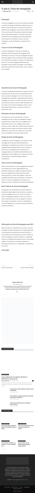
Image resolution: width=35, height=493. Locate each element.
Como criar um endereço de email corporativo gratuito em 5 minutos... (25, 427)
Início (2, 5)
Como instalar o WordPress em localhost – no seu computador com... (8, 444)
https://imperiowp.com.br (17, 284)
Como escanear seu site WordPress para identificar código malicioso (24, 444)
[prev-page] (2, 449)
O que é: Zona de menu (7, 267)
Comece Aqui (7, 487)
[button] (2, 2)
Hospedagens (26, 487)
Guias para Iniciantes (22, 423)
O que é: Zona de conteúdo (27, 267)
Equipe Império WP (7, 11)
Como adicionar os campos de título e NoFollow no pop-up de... (14, 378)
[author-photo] (17, 280)
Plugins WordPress (5, 374)
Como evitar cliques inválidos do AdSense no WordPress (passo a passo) (8, 427)
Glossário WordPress (17, 488)
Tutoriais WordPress (5, 423)
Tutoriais (21, 487)
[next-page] (5, 449)
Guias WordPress (14, 487)
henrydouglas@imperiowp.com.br (20, 479)
